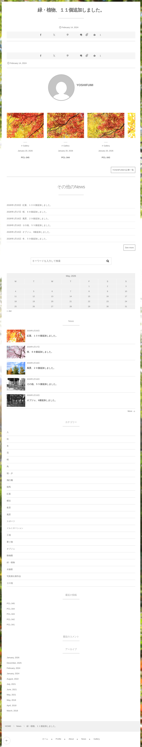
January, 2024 (13, 673)
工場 (9, 535)
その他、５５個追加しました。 (42, 384)
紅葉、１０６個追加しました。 (42, 336)
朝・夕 (10, 473)
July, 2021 (11, 684)
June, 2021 (12, 689)
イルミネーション (15, 528)
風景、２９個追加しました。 (41, 368)
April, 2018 (11, 705)
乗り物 (10, 542)
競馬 (9, 487)
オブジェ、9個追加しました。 (42, 400)
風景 (9, 514)
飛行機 (10, 480)
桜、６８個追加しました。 (40, 352)
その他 (10, 583)
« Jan (9, 311)
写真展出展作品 (14, 576)
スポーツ (11, 521)
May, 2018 (11, 700)
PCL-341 (11, 624)
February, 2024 (13, 668)
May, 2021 (11, 695)
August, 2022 (13, 679)
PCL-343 (106, 157)
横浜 (9, 501)
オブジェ (11, 549)
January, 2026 (13, 657)
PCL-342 (11, 619)
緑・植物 (11, 562)
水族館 (10, 569)
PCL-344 (65, 157)
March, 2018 (12, 711)
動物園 (10, 555)
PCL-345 (25, 157)
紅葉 (9, 494)
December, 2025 (14, 663)
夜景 (9, 507)
